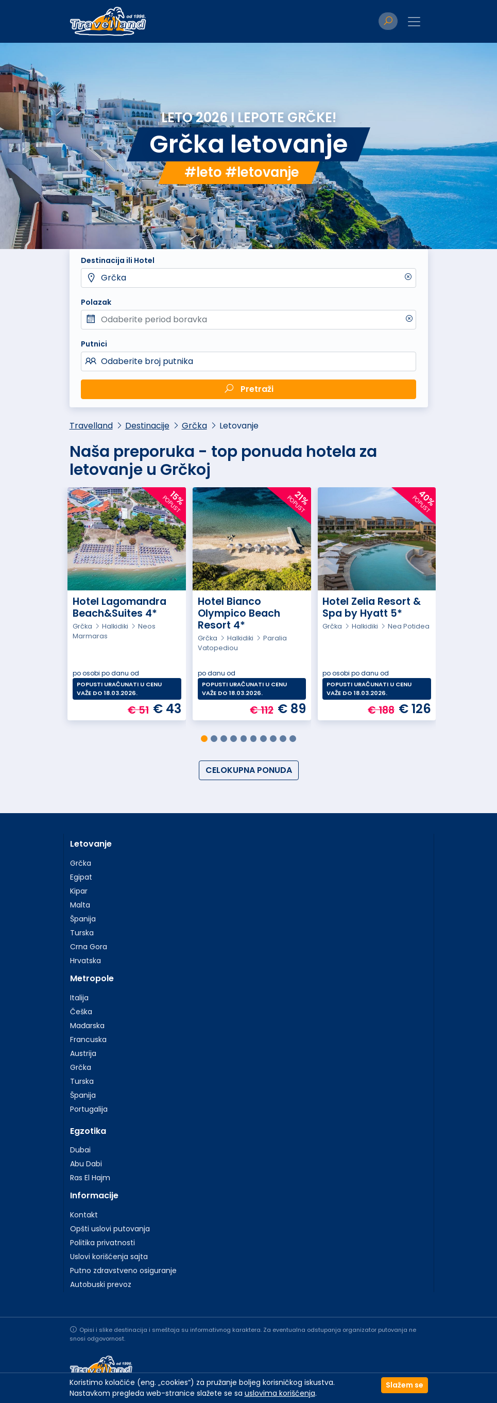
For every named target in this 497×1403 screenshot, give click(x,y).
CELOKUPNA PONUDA (248, 770)
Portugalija (89, 1109)
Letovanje (91, 844)
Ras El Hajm (90, 1178)
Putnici (94, 344)
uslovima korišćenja (280, 1393)
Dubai (80, 1150)
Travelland (91, 426)
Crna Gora (88, 947)
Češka (81, 1011)
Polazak (96, 302)
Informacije (94, 1195)
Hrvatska (85, 960)
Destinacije (147, 426)
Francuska (88, 1039)
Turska (82, 933)
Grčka (113, 278)
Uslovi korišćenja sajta (109, 1256)
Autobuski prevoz (100, 1284)
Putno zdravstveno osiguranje (123, 1270)
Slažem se (404, 1385)
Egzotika (88, 1131)
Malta (80, 905)
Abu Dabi (86, 1164)
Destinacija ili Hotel (118, 260)
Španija (83, 919)
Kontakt (84, 1215)
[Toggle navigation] (414, 21)
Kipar (79, 891)
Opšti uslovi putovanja (110, 1229)
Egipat (81, 877)
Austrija (83, 1053)
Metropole (92, 978)
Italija (79, 998)
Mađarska (87, 1025)
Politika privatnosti (102, 1242)
